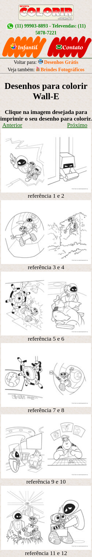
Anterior (12, 125)
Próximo (77, 125)
